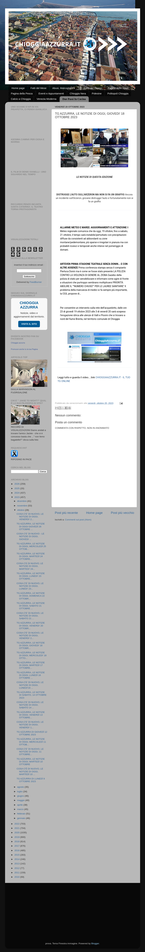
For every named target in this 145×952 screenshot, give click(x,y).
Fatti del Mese (38, 88)
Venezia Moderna (46, 98)
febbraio (21, 813)
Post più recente (66, 512)
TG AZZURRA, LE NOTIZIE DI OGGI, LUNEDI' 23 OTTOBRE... (31, 576)
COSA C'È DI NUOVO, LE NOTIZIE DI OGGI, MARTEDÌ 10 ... (30, 771)
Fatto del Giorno (93, 88)
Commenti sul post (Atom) (78, 519)
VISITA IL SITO (29, 324)
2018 (17, 841)
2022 (17, 823)
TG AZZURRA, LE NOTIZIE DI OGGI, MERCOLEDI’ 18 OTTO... (31, 655)
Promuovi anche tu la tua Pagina (24, 349)
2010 (17, 877)
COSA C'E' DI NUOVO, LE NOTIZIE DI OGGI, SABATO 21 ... (30, 616)
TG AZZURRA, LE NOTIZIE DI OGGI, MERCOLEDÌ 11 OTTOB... (31, 742)
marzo (20, 809)
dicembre (22, 501)
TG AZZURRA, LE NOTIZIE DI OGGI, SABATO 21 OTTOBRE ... (31, 606)
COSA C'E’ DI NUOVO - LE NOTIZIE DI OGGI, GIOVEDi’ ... (30, 536)
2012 (17, 868)
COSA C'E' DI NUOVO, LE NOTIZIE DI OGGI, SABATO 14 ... (30, 705)
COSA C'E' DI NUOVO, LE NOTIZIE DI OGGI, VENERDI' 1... (30, 725)
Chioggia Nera (78, 93)
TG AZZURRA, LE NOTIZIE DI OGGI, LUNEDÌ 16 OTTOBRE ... (31, 675)
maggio (21, 800)
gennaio (21, 818)
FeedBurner (36, 282)
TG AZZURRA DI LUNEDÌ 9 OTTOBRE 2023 (31, 780)
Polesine (97, 93)
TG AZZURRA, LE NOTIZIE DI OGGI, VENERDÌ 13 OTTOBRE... (31, 715)
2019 (17, 837)
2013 (17, 863)
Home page (18, 88)
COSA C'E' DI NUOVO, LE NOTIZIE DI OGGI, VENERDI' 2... (30, 517)
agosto (21, 787)
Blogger (95, 943)
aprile (20, 805)
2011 (17, 872)
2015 (17, 855)
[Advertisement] (72, 908)
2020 (17, 832)
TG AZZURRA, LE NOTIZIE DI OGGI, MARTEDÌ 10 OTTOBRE (31, 762)
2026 (17, 484)
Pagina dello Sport (118, 88)
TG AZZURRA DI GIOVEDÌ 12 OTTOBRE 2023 (32, 733)
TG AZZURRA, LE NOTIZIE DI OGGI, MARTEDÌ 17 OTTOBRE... (31, 665)
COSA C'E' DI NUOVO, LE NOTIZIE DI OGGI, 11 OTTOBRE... (30, 752)
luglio (20, 791)
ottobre (21, 510)
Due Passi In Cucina (74, 99)
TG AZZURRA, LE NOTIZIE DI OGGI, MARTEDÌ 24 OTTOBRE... (31, 556)
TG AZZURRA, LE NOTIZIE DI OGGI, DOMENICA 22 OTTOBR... (31, 596)
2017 (17, 846)
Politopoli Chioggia (117, 93)
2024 (17, 493)
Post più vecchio (122, 512)
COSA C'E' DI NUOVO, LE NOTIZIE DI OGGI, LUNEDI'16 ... (30, 685)
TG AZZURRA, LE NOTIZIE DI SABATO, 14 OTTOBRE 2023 (31, 695)
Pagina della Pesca (22, 93)
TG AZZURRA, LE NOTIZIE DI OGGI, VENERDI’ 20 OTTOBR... (31, 625)
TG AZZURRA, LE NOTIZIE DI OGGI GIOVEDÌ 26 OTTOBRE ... (31, 526)
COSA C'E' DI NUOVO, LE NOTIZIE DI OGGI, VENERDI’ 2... (30, 635)
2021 (17, 828)
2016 (17, 850)
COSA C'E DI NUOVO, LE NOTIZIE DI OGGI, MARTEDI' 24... (30, 566)
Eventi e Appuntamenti (51, 93)
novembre (22, 505)
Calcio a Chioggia (21, 98)
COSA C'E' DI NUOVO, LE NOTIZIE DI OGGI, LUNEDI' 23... (30, 586)
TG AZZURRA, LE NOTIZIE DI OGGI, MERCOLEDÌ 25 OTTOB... (31, 546)
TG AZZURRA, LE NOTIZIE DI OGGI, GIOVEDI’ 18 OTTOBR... (31, 645)
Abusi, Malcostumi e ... (65, 88)
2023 (17, 497)
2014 (17, 859)
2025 (17, 488)
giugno (21, 796)
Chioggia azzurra (18, 343)
